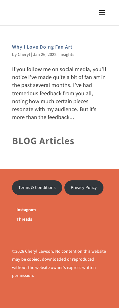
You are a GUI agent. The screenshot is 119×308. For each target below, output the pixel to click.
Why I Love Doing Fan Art (42, 47)
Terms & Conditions (37, 187)
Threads (24, 219)
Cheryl (24, 54)
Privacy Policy (84, 187)
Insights (66, 54)
